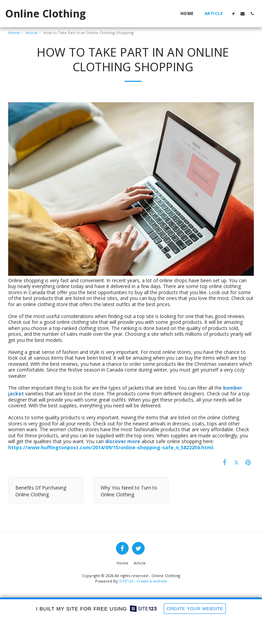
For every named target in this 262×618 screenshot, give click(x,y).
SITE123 (126, 581)
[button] (233, 14)
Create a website (151, 581)
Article (32, 32)
